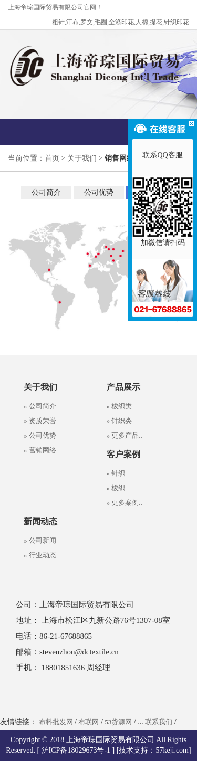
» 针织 (116, 473)
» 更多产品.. (124, 435)
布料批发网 (56, 722)
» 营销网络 (40, 450)
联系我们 (158, 722)
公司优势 (98, 192)
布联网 (88, 722)
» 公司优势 (40, 435)
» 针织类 (119, 421)
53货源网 (118, 722)
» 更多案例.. (124, 502)
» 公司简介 (40, 406)
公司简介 (46, 192)
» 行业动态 (40, 555)
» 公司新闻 (40, 540)
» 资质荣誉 (40, 421)
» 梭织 (116, 488)
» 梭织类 (119, 406)
